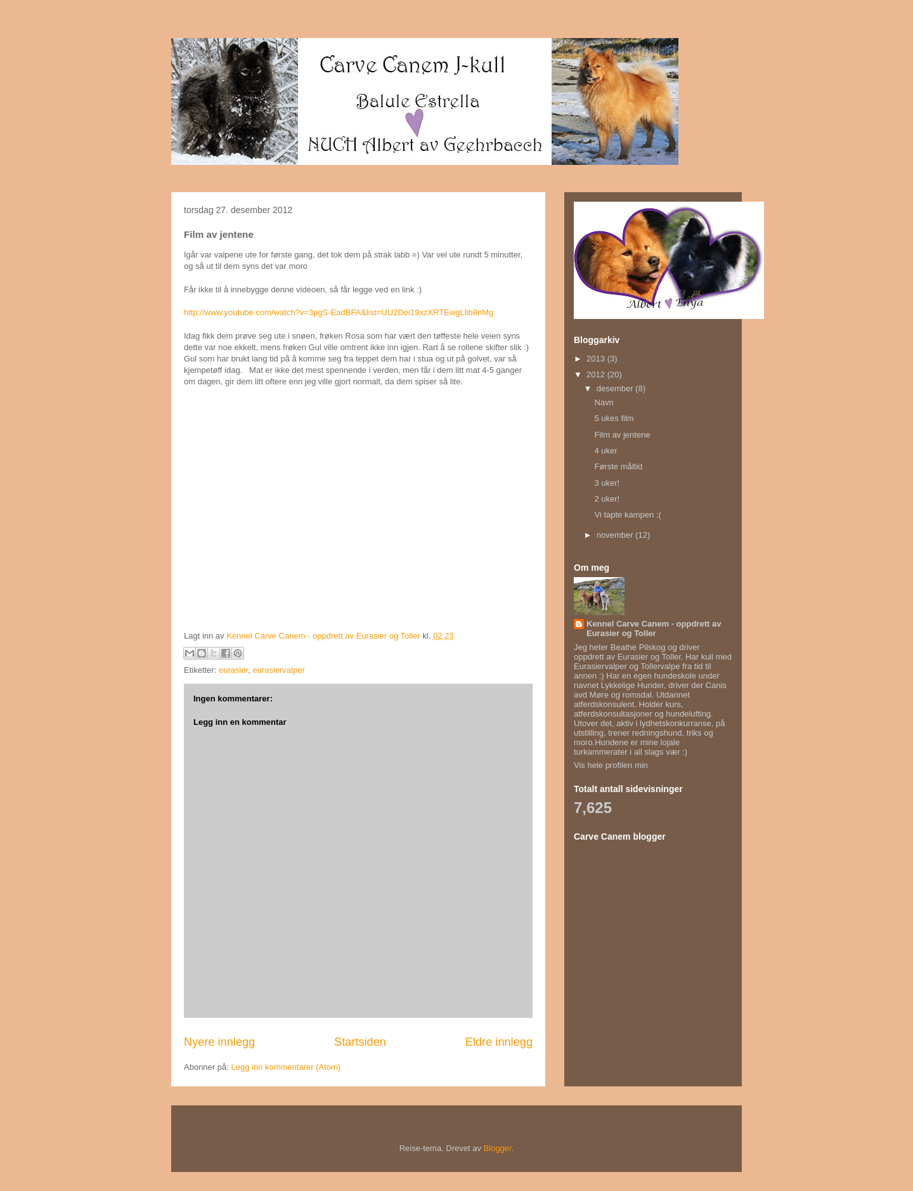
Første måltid (618, 466)
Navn (603, 402)
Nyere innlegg (219, 1042)
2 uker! (606, 499)
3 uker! (606, 483)
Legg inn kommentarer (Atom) (285, 1067)
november (616, 535)
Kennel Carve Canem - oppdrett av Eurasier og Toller (653, 628)
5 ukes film (613, 418)
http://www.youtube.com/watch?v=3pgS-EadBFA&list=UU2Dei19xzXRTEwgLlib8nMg (338, 312)
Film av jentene (622, 434)
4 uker (605, 450)
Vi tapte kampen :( (627, 514)
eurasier (233, 670)
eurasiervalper (278, 670)
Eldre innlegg (499, 1042)
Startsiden (360, 1042)
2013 (596, 358)
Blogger (498, 1148)
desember (616, 388)
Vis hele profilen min (611, 765)
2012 (596, 374)
